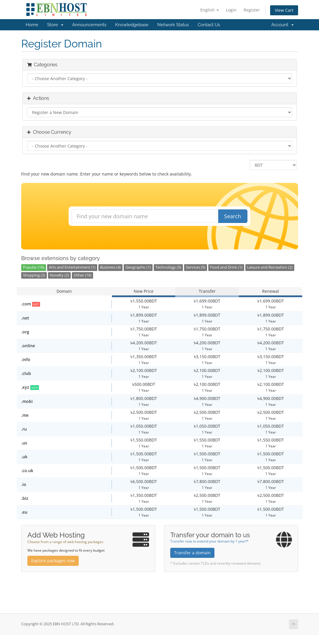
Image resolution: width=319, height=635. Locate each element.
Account (282, 24)
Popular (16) (33, 267)
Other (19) (82, 275)
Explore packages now (53, 560)
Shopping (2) (34, 275)
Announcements (89, 24)
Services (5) (195, 267)
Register (252, 10)
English (209, 10)
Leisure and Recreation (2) (269, 267)
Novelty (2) (59, 275)
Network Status (173, 24)
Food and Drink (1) (226, 267)
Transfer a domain (192, 552)
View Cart (284, 10)
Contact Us (209, 24)
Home (32, 24)
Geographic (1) (138, 267)
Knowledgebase (131, 24)
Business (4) (110, 267)
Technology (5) (168, 267)
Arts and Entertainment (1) (72, 267)
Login (231, 10)
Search (232, 216)
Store (55, 24)
